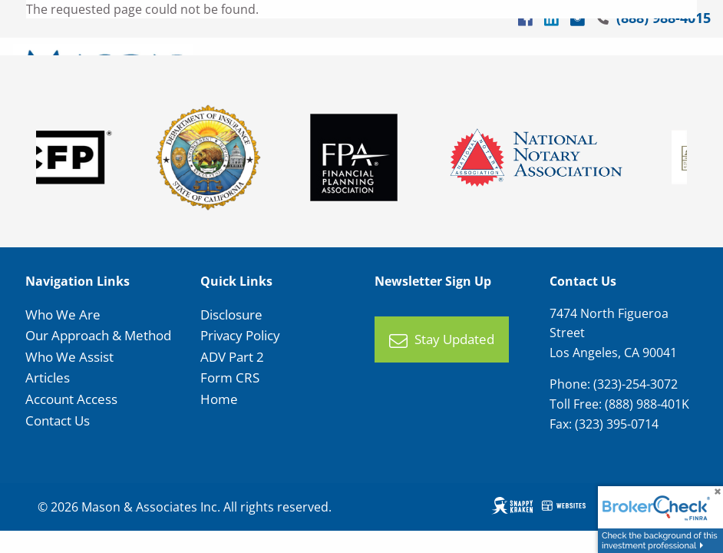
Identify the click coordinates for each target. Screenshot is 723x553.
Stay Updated (441, 340)
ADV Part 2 (232, 357)
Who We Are (63, 314)
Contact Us (57, 420)
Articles (47, 377)
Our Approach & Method (98, 335)
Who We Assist (69, 357)
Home (219, 399)
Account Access (71, 399)
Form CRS (229, 377)
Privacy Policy (240, 335)
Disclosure (231, 314)
